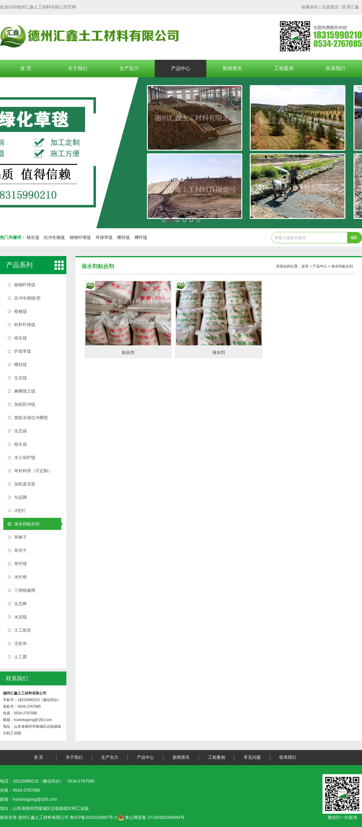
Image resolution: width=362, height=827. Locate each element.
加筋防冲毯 (24, 404)
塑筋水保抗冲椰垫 (31, 417)
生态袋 (20, 430)
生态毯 (20, 377)
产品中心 (180, 68)
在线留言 (330, 7)
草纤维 (20, 563)
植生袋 (20, 444)
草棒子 (20, 537)
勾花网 (20, 497)
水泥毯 (20, 616)
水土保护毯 (24, 457)
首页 (305, 266)
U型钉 (20, 510)
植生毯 (33, 237)
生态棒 (20, 603)
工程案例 (284, 68)
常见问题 (252, 757)
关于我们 (77, 68)
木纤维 (20, 577)
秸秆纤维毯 (24, 324)
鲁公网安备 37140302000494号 (151, 817)
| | (330, 7)
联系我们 (335, 68)
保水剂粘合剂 (27, 523)
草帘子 (20, 550)
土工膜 (20, 656)
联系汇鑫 (350, 7)
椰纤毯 (141, 237)
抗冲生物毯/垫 (27, 298)
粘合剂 (128, 352)
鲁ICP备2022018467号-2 (93, 817)
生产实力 (129, 68)
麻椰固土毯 (24, 391)
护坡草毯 (22, 351)
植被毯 (20, 311)
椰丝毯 (123, 237)
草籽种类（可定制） (33, 470)
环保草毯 (104, 237)
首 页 (25, 68)
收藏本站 (309, 7)
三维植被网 (24, 590)
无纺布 (20, 643)
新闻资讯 (232, 68)
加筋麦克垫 (24, 484)
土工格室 (22, 630)
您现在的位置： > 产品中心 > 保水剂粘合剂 (314, 266)
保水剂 (218, 352)
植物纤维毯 (80, 237)
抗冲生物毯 (54, 237)
